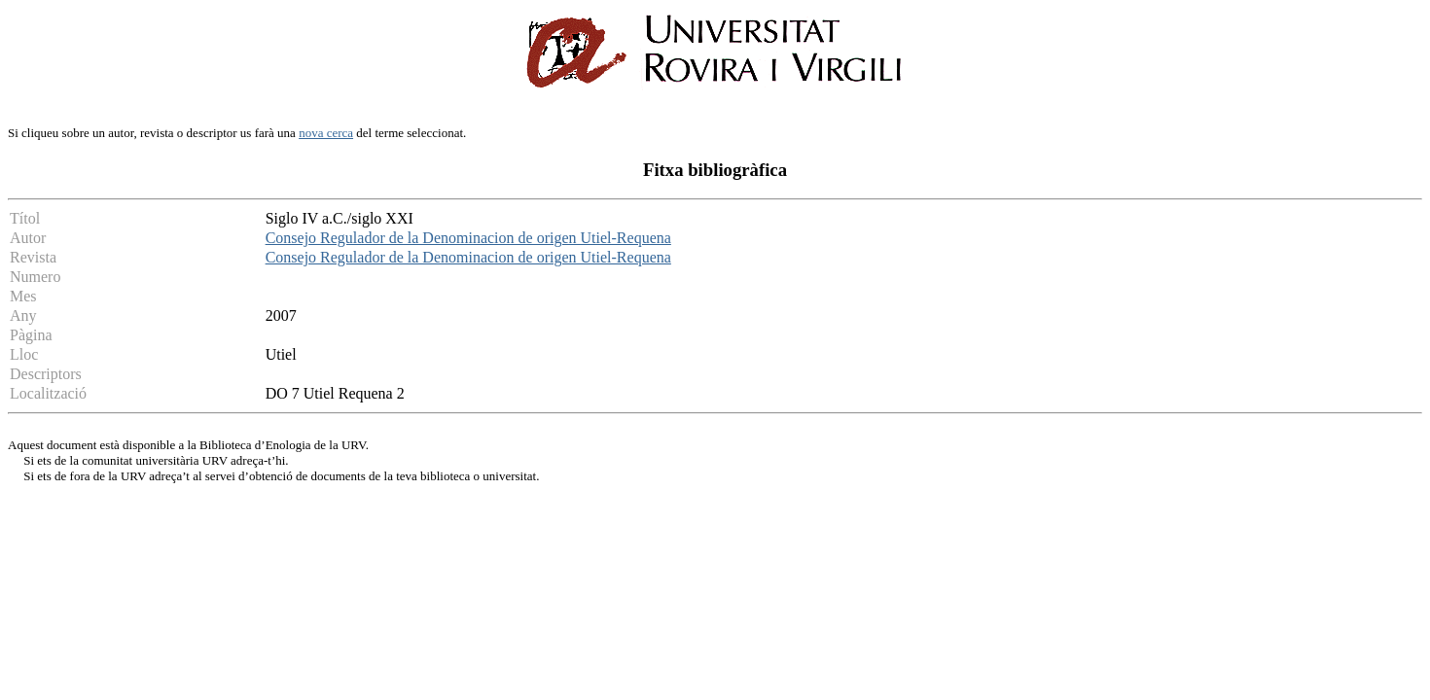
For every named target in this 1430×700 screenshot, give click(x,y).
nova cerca (326, 132)
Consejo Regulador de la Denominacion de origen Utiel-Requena (468, 237)
